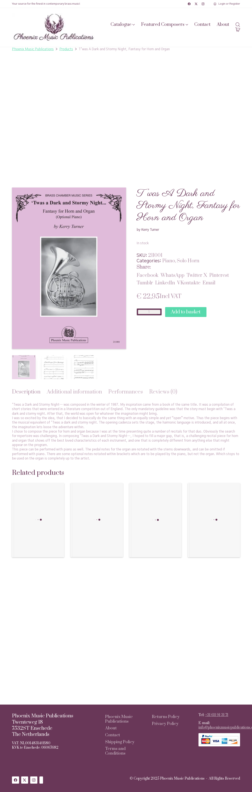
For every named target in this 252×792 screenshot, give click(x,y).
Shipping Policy (119, 742)
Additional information (74, 391)
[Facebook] (189, 4)
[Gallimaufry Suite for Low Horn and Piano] (38, 520)
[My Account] (227, 4)
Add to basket (186, 312)
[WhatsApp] (172, 275)
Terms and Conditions (115, 751)
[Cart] (237, 30)
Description (26, 391)
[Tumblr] (145, 283)
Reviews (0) (163, 391)
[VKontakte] (188, 283)
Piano (168, 261)
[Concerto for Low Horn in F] (155, 520)
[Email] (208, 283)
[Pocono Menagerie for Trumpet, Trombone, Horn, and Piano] (214, 520)
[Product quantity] (149, 312)
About (111, 728)
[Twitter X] (196, 4)
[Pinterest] (219, 275)
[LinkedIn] (165, 283)
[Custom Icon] (41, 780)
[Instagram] (203, 4)
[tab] (26, 392)
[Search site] (237, 24)
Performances (125, 391)
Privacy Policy (165, 724)
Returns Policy (166, 717)
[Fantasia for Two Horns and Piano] (97, 520)
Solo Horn (188, 261)
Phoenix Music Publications (119, 719)
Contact (112, 735)
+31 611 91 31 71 (216, 715)
